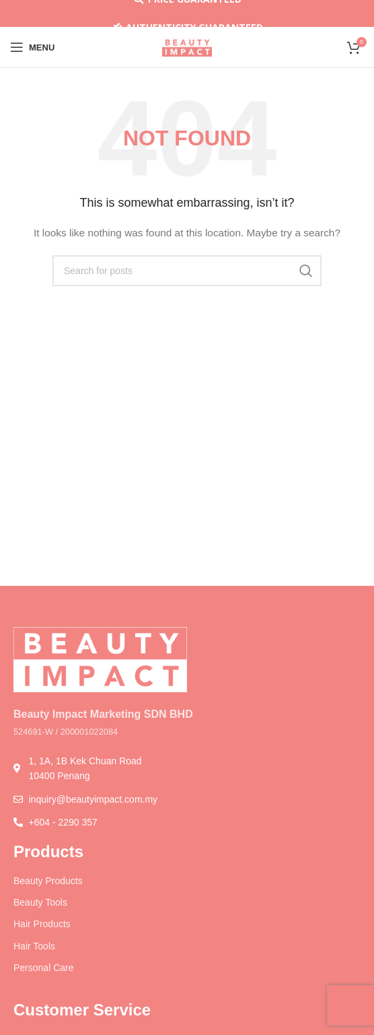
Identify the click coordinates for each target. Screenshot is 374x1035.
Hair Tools (34, 946)
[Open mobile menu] (32, 47)
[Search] (187, 270)
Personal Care (43, 967)
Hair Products (42, 924)
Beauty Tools (40, 902)
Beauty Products (48, 880)
